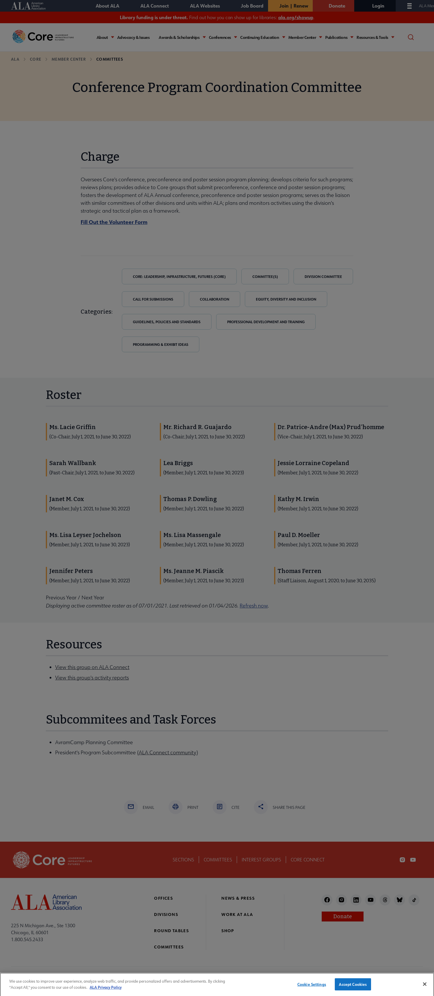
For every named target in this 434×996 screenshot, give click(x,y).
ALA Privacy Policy (106, 993)
